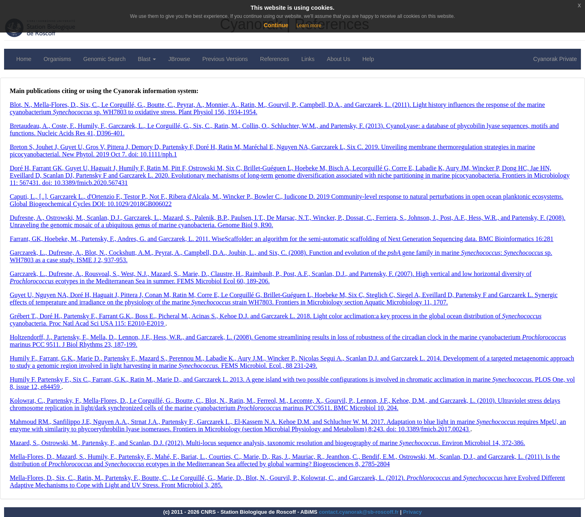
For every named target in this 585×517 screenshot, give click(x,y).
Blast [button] (147, 59)
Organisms (57, 59)
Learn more (309, 25)
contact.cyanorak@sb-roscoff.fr (359, 512)
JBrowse (179, 59)
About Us (338, 59)
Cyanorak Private (555, 59)
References (274, 59)
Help (368, 59)
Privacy (412, 512)
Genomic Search (104, 59)
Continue (276, 25)
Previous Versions (225, 59)
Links (308, 59)
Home (23, 59)
